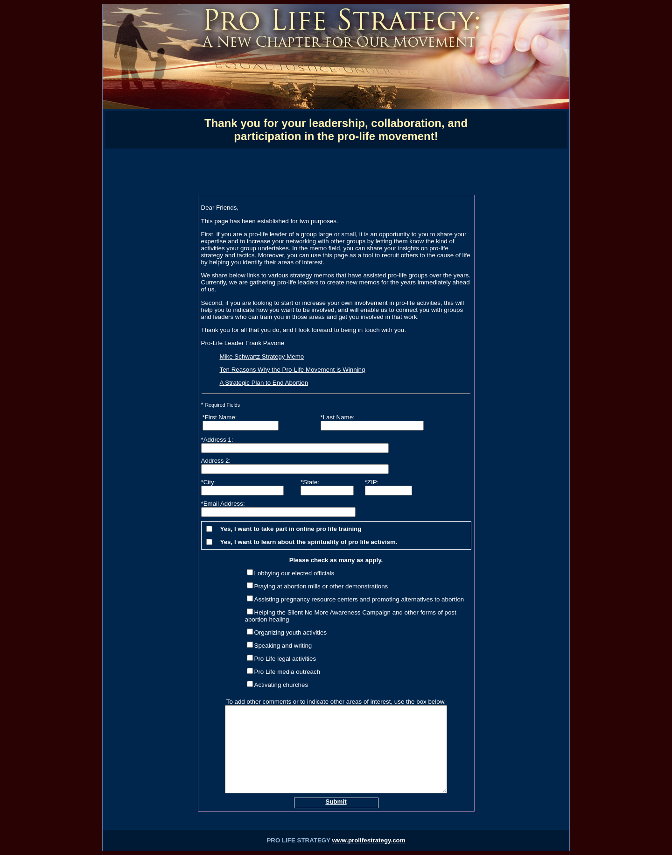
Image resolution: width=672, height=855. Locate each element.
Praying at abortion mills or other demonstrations (321, 586)
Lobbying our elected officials (294, 573)
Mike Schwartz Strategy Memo (262, 356)
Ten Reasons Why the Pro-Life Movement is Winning (292, 369)
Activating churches (281, 684)
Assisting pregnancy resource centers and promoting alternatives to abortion (359, 599)
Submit (335, 801)
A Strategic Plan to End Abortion (264, 382)
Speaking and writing (283, 645)
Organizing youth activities (290, 632)
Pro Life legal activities (285, 658)
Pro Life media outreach (287, 671)
